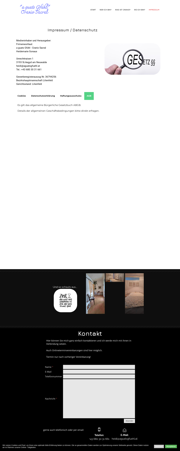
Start (93, 10)
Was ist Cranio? (122, 10)
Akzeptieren (171, 446)
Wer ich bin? (105, 10)
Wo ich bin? (139, 10)
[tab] (21, 96)
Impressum (154, 10)
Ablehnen (159, 446)
